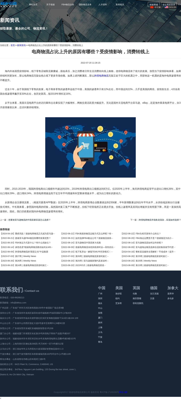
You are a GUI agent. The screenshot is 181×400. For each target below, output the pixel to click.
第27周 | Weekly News (25, 256)
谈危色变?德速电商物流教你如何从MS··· (34, 247)
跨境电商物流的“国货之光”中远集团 (31, 251)
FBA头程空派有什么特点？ (148, 233)
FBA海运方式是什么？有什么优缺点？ (33, 242)
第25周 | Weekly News (146, 261)
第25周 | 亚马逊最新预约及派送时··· (92, 261)
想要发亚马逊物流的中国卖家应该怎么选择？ (29, 220)
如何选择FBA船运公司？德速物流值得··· (94, 238)
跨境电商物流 (101, 75)
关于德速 (50, 4)
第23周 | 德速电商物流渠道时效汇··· (152, 265)
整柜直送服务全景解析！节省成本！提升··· (155, 251)
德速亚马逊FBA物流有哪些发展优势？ (33, 238)
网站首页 (33, 4)
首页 (13, 45)
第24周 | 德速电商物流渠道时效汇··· (31, 265)
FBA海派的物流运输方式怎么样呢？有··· (94, 233)
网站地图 (123, 392)
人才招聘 (102, 4)
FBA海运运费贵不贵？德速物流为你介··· (154, 238)
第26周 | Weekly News (25, 261)
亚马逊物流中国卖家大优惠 (88, 242)
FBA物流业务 (68, 4)
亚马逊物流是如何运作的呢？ (149, 242)
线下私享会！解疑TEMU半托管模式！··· (94, 251)
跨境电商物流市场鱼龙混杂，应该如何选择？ (160, 220)
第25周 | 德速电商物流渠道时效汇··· (152, 256)
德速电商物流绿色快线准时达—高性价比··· (95, 247)
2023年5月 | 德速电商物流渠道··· (90, 265)
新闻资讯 (120, 4)
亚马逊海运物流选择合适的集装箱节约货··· (155, 247)
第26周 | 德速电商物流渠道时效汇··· (92, 256)
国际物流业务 (85, 4)
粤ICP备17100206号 (109, 392)
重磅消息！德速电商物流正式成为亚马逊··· (35, 233)
